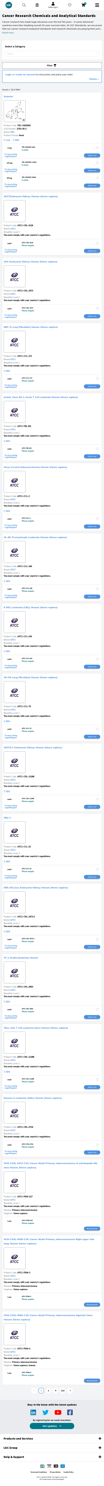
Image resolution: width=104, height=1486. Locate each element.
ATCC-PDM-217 (25, 1196)
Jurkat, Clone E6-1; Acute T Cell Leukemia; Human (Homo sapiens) (41, 397)
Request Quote (92, 1228)
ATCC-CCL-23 (24, 846)
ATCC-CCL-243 (24, 636)
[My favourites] (69, 5)
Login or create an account (20, 74)
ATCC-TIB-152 (24, 426)
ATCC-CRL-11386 (25, 1057)
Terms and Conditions (39, 1472)
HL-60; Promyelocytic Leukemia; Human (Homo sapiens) (35, 537)
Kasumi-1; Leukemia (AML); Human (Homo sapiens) (33, 1098)
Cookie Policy (68, 1472)
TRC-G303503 (24, 125)
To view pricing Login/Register (11, 155)
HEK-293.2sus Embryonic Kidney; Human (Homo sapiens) (36, 887)
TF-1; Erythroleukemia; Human (21, 957)
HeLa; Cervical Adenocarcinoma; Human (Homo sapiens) (35, 467)
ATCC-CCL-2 (23, 496)
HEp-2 (7, 817)
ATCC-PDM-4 (23, 1348)
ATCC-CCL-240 (24, 566)
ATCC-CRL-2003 (25, 987)
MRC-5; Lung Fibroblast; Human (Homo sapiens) (31, 327)
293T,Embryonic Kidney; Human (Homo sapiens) (31, 196)
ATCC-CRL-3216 (25, 225)
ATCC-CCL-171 (24, 356)
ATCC (13, 228)
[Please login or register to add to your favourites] (97, 148)
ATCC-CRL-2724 (25, 1127)
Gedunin (8, 96)
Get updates (50, 1426)
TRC (12, 132)
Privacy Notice (55, 1472)
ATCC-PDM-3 (23, 1272)
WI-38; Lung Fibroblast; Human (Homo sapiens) (30, 677)
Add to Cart (92, 155)
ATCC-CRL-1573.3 (26, 916)
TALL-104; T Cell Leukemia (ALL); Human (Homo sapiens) (36, 1027)
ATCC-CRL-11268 (25, 776)
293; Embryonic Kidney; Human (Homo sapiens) (30, 261)
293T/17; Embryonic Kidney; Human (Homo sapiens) (33, 747)
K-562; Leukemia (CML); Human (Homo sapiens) (31, 607)
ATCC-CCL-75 (24, 706)
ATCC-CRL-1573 (25, 290)
